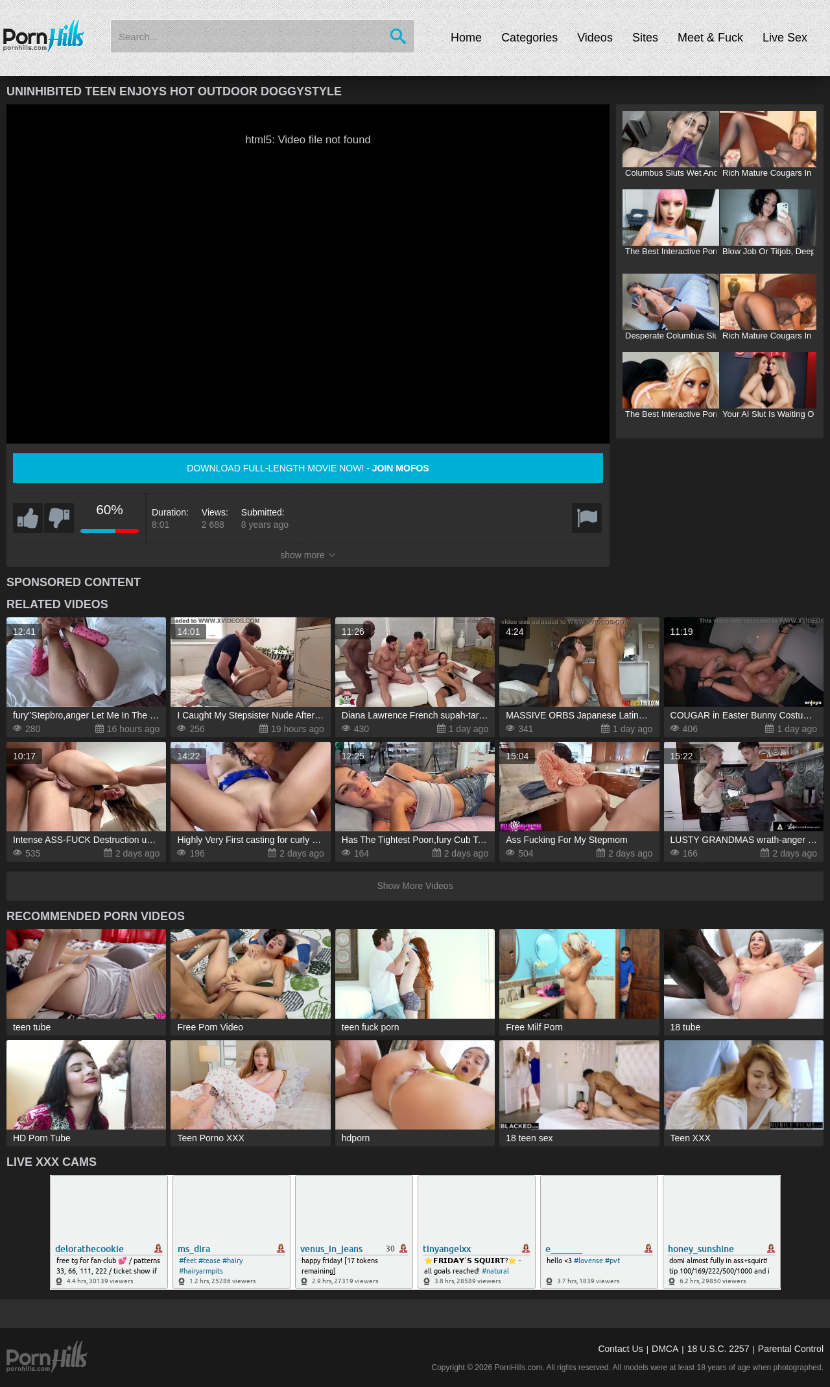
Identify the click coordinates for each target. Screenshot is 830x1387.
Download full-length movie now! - (308, 468)
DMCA (665, 1349)
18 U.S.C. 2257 (718, 1349)
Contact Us (620, 1349)
